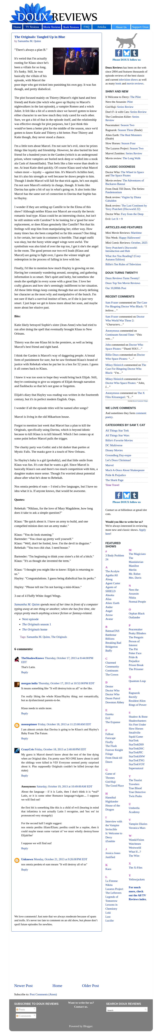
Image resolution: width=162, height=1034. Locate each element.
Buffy (108, 650)
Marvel (109, 465)
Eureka (109, 714)
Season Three (125, 130)
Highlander (111, 801)
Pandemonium (113, 192)
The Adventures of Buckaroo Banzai (124, 182)
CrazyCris (27, 749)
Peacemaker (136, 629)
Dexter (109, 686)
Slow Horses (136, 728)
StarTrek (134, 740)
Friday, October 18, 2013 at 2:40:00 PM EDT (60, 749)
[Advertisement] (56, 957)
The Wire (134, 855)
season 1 (36, 624)
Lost (107, 916)
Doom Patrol (112, 698)
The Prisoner (136, 669)
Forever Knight (114, 749)
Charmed (110, 662)
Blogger (87, 1026)
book (118, 83)
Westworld (135, 847)
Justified (110, 857)
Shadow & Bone (138, 716)
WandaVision (136, 839)
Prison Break (136, 665)
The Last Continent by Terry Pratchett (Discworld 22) (126, 207)
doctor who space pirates (120, 382)
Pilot (130, 101)
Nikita (132, 597)
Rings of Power (137, 704)
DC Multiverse (113, 445)
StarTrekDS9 (136, 744)
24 (106, 559)
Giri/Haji (110, 781)
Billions (109, 638)
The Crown (111, 674)
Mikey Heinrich (114, 364)
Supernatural (136, 768)
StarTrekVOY (137, 764)
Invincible (111, 829)
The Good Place (114, 785)
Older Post (90, 985)
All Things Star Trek (117, 430)
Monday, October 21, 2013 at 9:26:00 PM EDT (60, 859)
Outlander (134, 617)
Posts (20, 1009)
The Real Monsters (131, 135)
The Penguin (136, 637)
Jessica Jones (112, 853)
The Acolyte (112, 571)
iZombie (110, 841)
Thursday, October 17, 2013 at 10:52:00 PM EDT (66, 683)
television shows (128, 79)
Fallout (109, 734)
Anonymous (112, 330)
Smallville (134, 732)
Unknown (27, 859)
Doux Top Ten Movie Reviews (122, 283)
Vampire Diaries (138, 823)
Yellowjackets (137, 879)
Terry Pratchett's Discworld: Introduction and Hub (121, 249)
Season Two (127, 125)
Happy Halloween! (130, 237)
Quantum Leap (137, 681)
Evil (107, 718)
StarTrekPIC (136, 752)
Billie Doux (112, 354)
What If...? (135, 851)
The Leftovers (113, 892)
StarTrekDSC (136, 748)
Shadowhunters (137, 720)
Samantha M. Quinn (27, 604)
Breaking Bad (113, 642)
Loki (108, 912)
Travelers (134, 784)
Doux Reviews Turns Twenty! (122, 278)
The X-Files (135, 867)
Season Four (128, 143)
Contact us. (81, 1006)
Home (57, 985)
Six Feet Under (137, 724)
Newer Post (23, 985)
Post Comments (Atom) (43, 994)
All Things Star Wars (117, 435)
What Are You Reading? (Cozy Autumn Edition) (123, 257)
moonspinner (29, 724)
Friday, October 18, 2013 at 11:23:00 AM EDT (64, 724)
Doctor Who (112, 690)
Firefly (109, 742)
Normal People (137, 601)
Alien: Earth (112, 603)
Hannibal (110, 797)
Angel (108, 610)
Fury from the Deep (132, 214)
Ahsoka (109, 595)
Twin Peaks (135, 796)
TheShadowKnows (32, 658)
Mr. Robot (134, 573)
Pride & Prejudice (115, 475)
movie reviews (135, 83)
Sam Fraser (111, 302)
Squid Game (136, 736)
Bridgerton (111, 646)
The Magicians (137, 553)
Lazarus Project (114, 888)
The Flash (111, 745)
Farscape (110, 738)
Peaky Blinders (137, 633)
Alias (108, 599)
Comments (23, 1015)
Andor (109, 607)
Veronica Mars (137, 827)
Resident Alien (137, 700)
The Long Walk (131, 158)
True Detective (137, 792)
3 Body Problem (114, 555)
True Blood (135, 788)
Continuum (111, 670)
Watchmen (135, 843)
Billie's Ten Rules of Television (123, 264)
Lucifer (109, 920)
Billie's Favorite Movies (119, 440)
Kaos (108, 869)
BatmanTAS (112, 630)
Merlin (133, 569)
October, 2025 (139, 242)
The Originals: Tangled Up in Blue (39, 37)
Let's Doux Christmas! (118, 460)
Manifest (134, 565)
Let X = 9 (117, 218)
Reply (24, 672)
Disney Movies (114, 450)
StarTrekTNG (136, 760)
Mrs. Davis (135, 577)
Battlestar (110, 634)
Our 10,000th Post (115, 288)
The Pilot (135, 96)
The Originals (59, 636)
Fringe (109, 753)
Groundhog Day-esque (118, 455)
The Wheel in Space (132, 172)
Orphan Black (137, 613)
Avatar (109, 618)
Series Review (125, 106)
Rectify (133, 696)
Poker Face (135, 653)
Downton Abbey (114, 702)
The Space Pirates (120, 175)
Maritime (136, 232)
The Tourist (135, 780)
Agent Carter (112, 583)
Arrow (109, 614)
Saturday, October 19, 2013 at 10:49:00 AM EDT (64, 786)
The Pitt (133, 649)
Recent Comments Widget (140, 401)
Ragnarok (134, 692)
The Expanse (112, 722)
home (34, 629)
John (108, 344)
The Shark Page (114, 480)
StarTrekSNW (137, 756)
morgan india (29, 683)
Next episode (30, 619)
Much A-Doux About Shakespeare (124, 470)
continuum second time (119, 334)
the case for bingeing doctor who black (125, 368)
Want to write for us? (81, 1002)
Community (112, 666)
